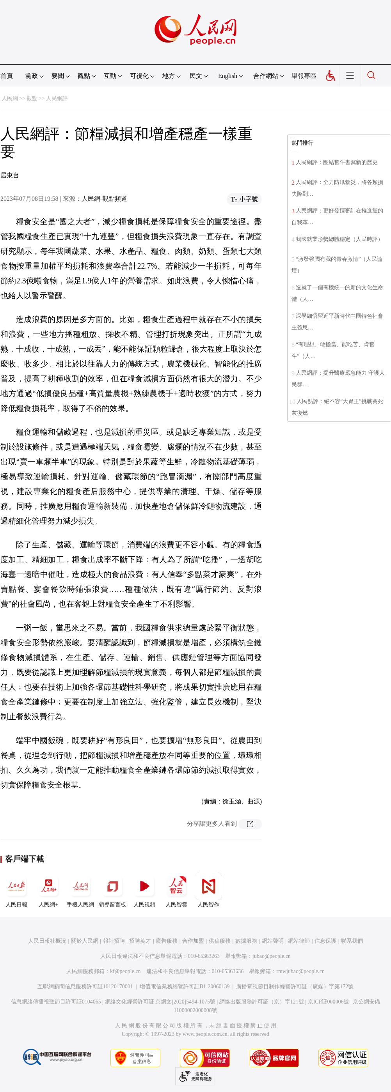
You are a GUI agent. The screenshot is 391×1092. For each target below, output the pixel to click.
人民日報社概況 (47, 941)
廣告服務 (167, 941)
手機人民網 (80, 890)
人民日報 (16, 890)
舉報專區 (303, 76)
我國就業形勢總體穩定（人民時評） (339, 239)
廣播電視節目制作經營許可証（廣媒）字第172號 (295, 986)
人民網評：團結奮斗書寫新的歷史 (337, 162)
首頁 (6, 76)
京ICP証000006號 (328, 1002)
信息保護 (325, 941)
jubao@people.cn (271, 956)
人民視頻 (144, 890)
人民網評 (57, 98)
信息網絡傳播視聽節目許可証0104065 (56, 1002)
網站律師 (299, 941)
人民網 (10, 98)
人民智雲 (176, 890)
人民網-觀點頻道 (104, 198)
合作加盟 (193, 941)
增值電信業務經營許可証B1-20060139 (185, 986)
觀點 (32, 98)
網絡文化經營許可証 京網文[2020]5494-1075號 (160, 1002)
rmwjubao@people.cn (300, 971)
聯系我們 (352, 941)
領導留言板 (112, 890)
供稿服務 (220, 941)
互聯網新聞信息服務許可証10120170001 (85, 986)
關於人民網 (84, 941)
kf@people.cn (125, 971)
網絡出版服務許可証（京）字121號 (261, 1002)
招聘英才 (140, 941)
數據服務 (246, 941)
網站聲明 (273, 941)
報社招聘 (114, 941)
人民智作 (208, 890)
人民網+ (48, 890)
